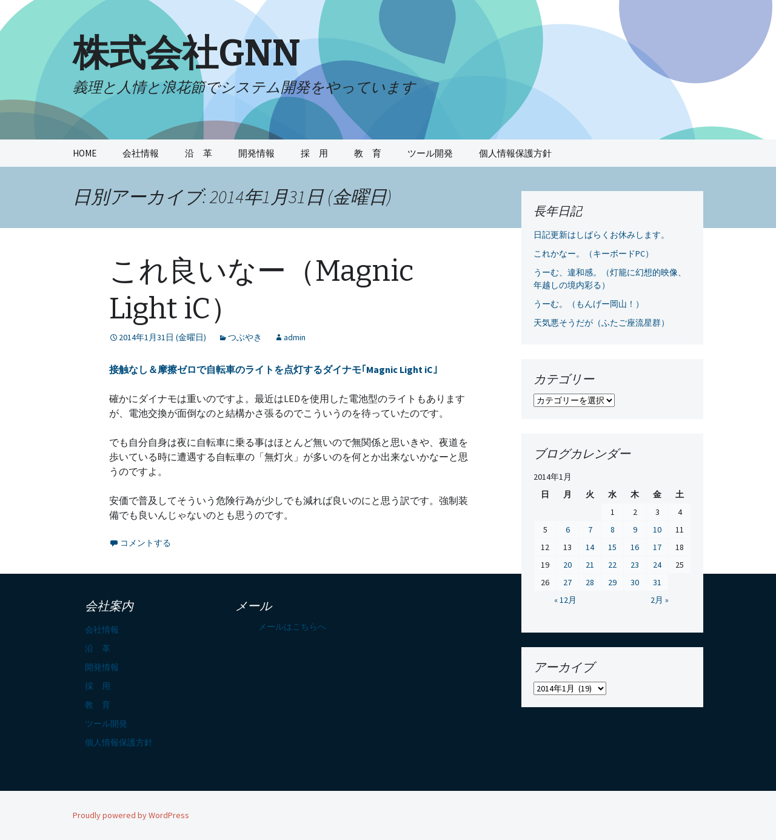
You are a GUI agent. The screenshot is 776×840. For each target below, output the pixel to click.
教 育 (367, 153)
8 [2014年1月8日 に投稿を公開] (612, 529)
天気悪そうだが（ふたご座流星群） (601, 322)
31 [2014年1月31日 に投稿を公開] (657, 582)
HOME (84, 153)
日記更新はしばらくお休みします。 (601, 234)
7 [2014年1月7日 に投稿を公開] (590, 529)
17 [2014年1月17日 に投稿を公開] (657, 547)
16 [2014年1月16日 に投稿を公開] (634, 547)
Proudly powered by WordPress (131, 815)
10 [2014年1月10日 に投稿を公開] (657, 529)
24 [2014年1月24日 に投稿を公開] (657, 564)
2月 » (660, 599)
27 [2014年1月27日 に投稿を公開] (567, 582)
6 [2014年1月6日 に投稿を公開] (568, 529)
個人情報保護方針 (515, 153)
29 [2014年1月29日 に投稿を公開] (612, 582)
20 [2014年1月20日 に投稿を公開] (567, 564)
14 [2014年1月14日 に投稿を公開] (590, 547)
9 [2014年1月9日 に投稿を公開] (635, 529)
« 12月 (565, 599)
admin (295, 337)
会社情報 (140, 153)
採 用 (314, 153)
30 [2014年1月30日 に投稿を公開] (634, 582)
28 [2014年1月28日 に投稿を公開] (590, 582)
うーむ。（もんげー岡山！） (589, 303)
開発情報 (256, 153)
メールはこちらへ (292, 626)
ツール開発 (430, 153)
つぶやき (245, 337)
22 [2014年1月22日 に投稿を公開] (612, 564)
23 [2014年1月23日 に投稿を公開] (634, 564)
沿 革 (198, 153)
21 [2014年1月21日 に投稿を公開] (590, 564)
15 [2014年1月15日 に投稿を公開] (612, 547)
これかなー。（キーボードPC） (594, 253)
